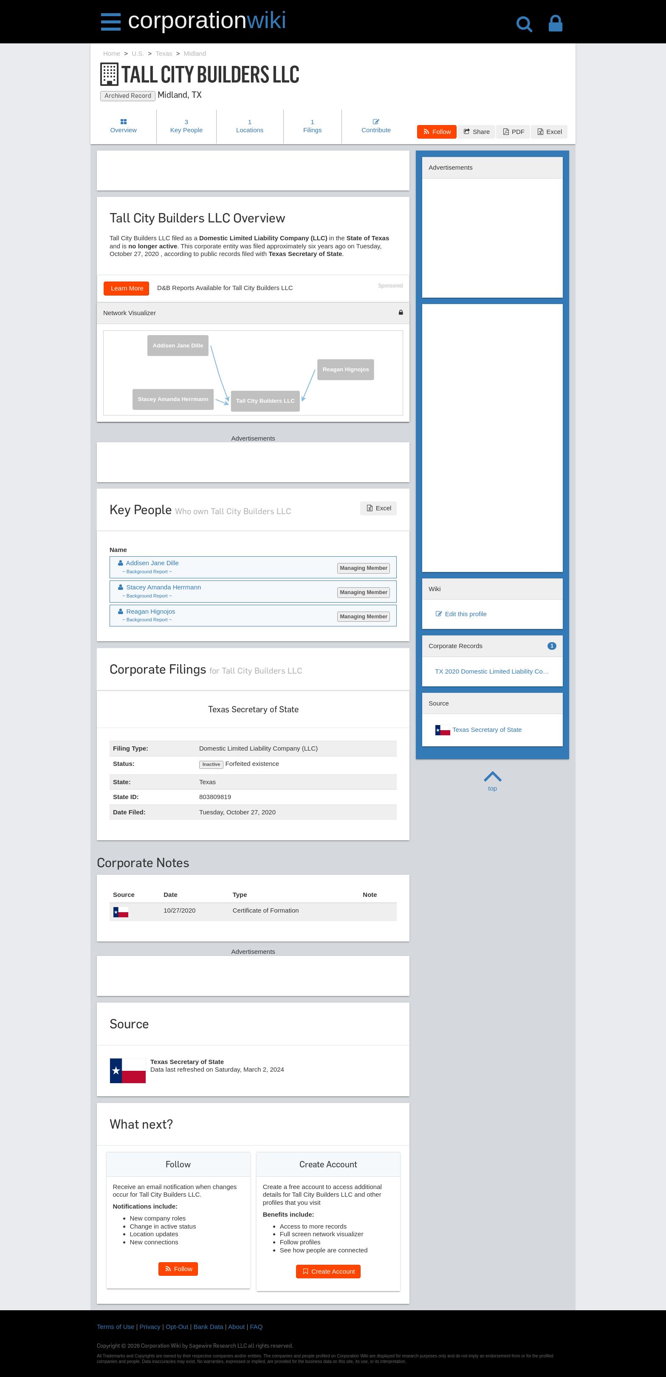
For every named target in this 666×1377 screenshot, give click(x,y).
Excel (549, 131)
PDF (513, 131)
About (236, 1326)
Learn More (126, 288)
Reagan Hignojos (346, 369)
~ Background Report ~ (147, 571)
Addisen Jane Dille (178, 345)
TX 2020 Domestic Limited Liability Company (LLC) (495, 671)
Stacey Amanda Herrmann (173, 398)
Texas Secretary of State (478, 730)
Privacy (150, 1326)
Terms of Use (115, 1326)
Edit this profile (461, 613)
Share (476, 131)
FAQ (256, 1326)
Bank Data (208, 1326)
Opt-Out (177, 1326)
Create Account (328, 1271)
